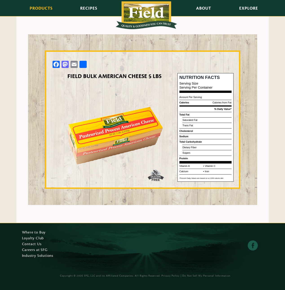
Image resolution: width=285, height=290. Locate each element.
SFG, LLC (89, 275)
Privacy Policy (170, 275)
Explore (248, 8)
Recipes (88, 8)
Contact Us (32, 244)
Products (41, 8)
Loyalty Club (33, 238)
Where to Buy (34, 232)
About (203, 8)
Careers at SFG (35, 250)
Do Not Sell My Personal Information (206, 275)
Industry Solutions (37, 256)
